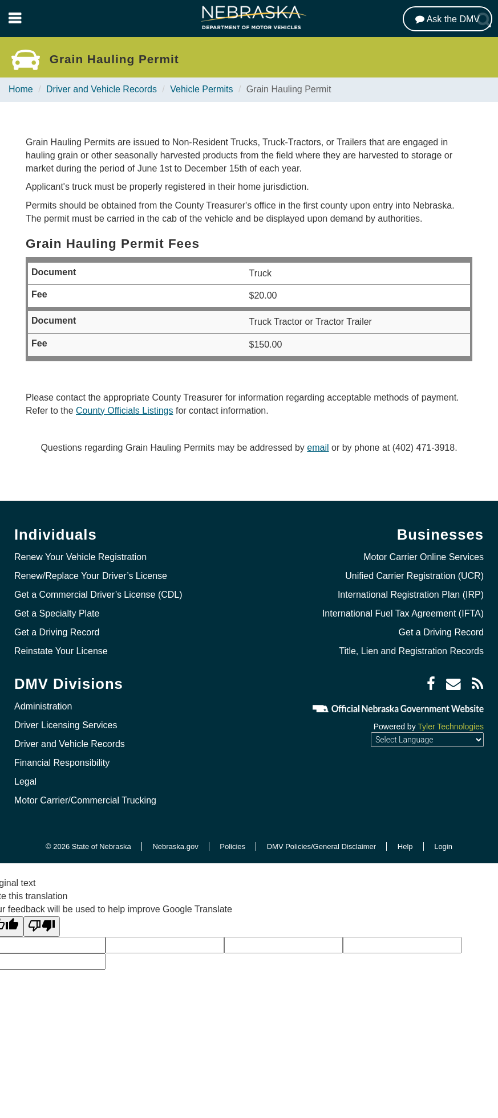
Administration (43, 706)
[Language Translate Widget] (427, 739)
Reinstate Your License (61, 651)
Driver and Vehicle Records (101, 89)
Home (21, 89)
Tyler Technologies (451, 726)
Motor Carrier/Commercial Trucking (85, 800)
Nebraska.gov (175, 846)
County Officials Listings (124, 410)
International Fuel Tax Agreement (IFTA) (403, 613)
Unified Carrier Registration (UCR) (414, 576)
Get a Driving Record (56, 632)
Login (443, 846)
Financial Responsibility (62, 763)
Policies (232, 846)
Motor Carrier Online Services (423, 557)
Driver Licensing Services (66, 725)
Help (405, 846)
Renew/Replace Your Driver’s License (90, 576)
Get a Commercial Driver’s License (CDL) (98, 594)
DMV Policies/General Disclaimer (321, 846)
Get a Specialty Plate (56, 613)
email (318, 447)
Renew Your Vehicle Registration (80, 557)
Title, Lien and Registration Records (411, 651)
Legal (25, 781)
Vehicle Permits (201, 89)
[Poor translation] (41, 926)
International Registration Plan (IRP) (411, 594)
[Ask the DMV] (447, 18)
